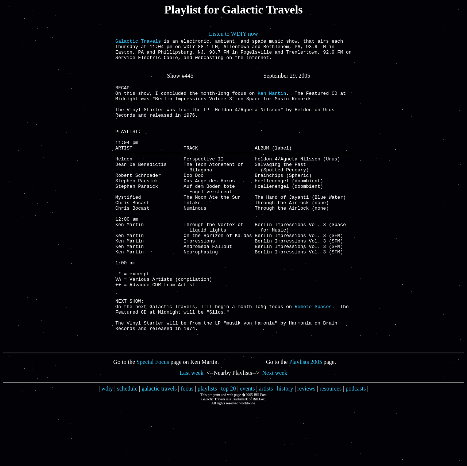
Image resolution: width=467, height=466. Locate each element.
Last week (192, 431)
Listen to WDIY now (233, 34)
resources (330, 446)
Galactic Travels (138, 42)
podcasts (356, 446)
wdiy (107, 446)
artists (266, 446)
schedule (127, 446)
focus (187, 446)
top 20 (228, 446)
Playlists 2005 (305, 420)
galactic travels (159, 446)
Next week (274, 431)
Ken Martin (272, 101)
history (285, 446)
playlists (207, 446)
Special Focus (152, 420)
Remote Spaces (313, 357)
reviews (306, 446)
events (247, 446)
